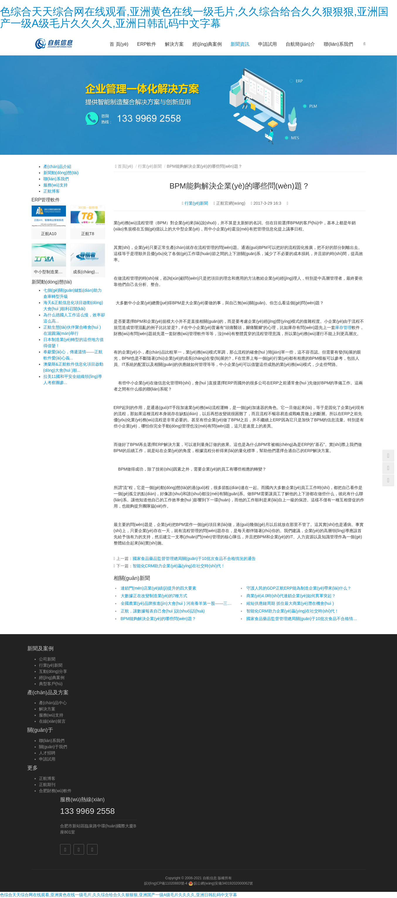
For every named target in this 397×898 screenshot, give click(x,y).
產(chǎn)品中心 (53, 702)
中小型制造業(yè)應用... (49, 271)
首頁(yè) (125, 166)
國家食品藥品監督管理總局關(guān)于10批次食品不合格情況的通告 (194, 558)
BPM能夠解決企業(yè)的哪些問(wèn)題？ (158, 618)
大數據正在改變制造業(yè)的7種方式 (154, 595)
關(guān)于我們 (53, 746)
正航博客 (51, 191)
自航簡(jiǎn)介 (300, 44)
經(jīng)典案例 (207, 44)
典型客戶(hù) (51, 683)
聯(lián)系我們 (338, 44)
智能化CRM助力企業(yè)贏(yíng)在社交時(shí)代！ (179, 565)
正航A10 (49, 233)
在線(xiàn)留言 (52, 721)
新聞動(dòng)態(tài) (61, 172)
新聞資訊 (240, 44)
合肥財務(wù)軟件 (55, 790)
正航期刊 (47, 784)
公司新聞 (47, 659)
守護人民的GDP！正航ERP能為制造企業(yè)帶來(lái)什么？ (299, 588)
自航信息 (210, 878)
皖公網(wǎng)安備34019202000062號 (220, 883)
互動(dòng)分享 (53, 671)
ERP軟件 (146, 44)
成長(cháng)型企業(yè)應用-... (88, 271)
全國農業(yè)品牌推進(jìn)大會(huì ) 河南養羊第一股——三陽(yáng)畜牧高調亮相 (177, 603)
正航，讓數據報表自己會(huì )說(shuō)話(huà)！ (163, 611)
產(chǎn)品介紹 (57, 166)
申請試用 (267, 44)
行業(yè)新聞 (149, 166)
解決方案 (174, 44)
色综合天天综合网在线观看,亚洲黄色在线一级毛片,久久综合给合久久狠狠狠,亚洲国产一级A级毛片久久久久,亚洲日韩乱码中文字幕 (194, 17)
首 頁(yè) (119, 44)
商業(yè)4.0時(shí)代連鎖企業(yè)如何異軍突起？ (291, 595)
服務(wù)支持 (55, 185)
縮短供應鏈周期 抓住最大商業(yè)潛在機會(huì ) (290, 603)
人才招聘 (47, 753)
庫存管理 (343, 327)
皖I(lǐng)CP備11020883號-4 (165, 883)
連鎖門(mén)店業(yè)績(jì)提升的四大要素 (159, 588)
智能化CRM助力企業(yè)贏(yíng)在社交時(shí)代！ (292, 611)
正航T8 (87, 233)
